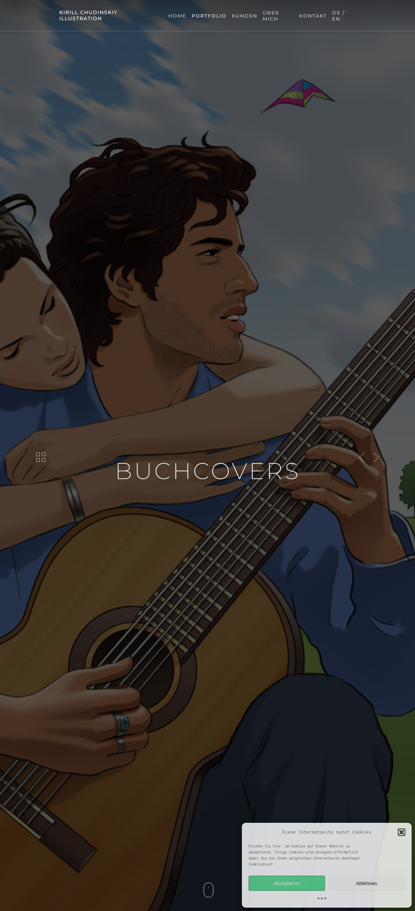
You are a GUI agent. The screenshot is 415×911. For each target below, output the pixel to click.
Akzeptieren (287, 883)
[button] (401, 832)
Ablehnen (366, 883)
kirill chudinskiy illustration (88, 15)
